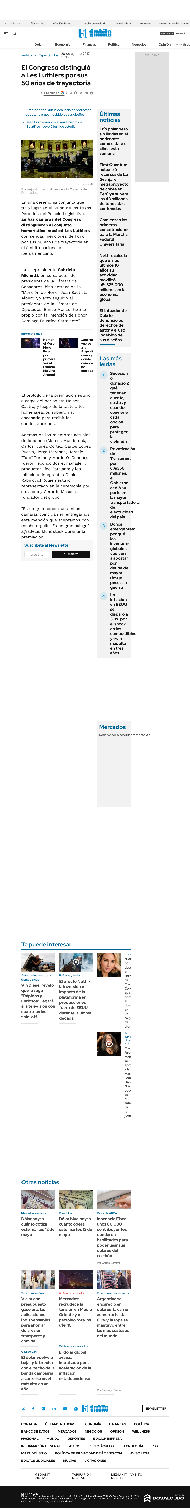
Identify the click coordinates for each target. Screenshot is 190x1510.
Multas (69, 1461)
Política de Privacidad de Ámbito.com (88, 1453)
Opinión (165, 44)
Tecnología (132, 1446)
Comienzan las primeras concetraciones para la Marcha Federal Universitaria (114, 232)
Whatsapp (76, 1409)
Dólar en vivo (36, 23)
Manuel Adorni (122, 23)
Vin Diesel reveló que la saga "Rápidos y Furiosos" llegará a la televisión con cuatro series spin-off (38, 1001)
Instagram (43, 1409)
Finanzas (89, 44)
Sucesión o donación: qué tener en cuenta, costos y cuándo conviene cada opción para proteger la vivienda (119, 407)
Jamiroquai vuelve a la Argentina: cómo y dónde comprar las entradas (90, 355)
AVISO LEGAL (141, 1453)
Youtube (65, 1408)
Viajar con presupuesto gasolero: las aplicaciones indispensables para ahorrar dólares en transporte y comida (35, 1320)
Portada (29, 1424)
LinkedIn (54, 1409)
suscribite (167, 33)
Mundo (53, 1439)
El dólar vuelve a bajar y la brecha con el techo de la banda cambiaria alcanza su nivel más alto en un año (38, 1373)
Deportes (76, 1439)
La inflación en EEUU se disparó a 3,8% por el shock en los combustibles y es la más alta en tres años (123, 624)
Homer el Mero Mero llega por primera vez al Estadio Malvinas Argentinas (51, 357)
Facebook (33, 1409)
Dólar (38, 44)
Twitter (23, 1408)
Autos (74, 1446)
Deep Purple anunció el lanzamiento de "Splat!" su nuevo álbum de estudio (53, 124)
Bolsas (116, 735)
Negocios (139, 44)
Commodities (130, 735)
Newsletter (180, 44)
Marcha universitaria (94, 23)
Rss (154, 1446)
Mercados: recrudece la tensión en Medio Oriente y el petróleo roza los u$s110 (75, 1312)
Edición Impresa (107, 1439)
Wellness (141, 1431)
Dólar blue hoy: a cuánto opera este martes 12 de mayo (75, 1226)
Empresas (145, 23)
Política (114, 44)
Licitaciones (95, 1461)
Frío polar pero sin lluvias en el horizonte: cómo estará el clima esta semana (114, 141)
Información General (41, 1446)
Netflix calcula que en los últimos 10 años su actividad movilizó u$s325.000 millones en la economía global (113, 277)
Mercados (67, 1431)
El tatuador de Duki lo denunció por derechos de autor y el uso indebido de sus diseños (58, 112)
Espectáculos (48, 55)
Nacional (30, 1439)
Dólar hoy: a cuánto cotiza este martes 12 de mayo (38, 1226)
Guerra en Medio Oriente (174, 23)
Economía (62, 44)
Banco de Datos (35, 1431)
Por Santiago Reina (109, 1390)
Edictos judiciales (38, 1461)
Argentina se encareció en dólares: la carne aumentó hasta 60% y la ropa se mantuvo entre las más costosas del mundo (113, 1317)
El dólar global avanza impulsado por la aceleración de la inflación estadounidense (75, 1365)
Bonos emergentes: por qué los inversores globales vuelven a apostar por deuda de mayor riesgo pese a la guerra (122, 556)
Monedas (105, 735)
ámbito (26, 55)
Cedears (144, 735)
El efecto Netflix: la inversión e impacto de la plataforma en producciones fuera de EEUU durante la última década (75, 1000)
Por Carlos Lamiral (108, 1263)
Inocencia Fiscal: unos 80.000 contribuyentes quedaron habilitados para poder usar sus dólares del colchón (112, 1237)
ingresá (180, 33)
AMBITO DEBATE (126, 1476)
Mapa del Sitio (34, 1453)
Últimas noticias (60, 1424)
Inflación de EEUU (63, 23)
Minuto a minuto (73, 1293)
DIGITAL (43, 1476)
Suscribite (71, 554)
